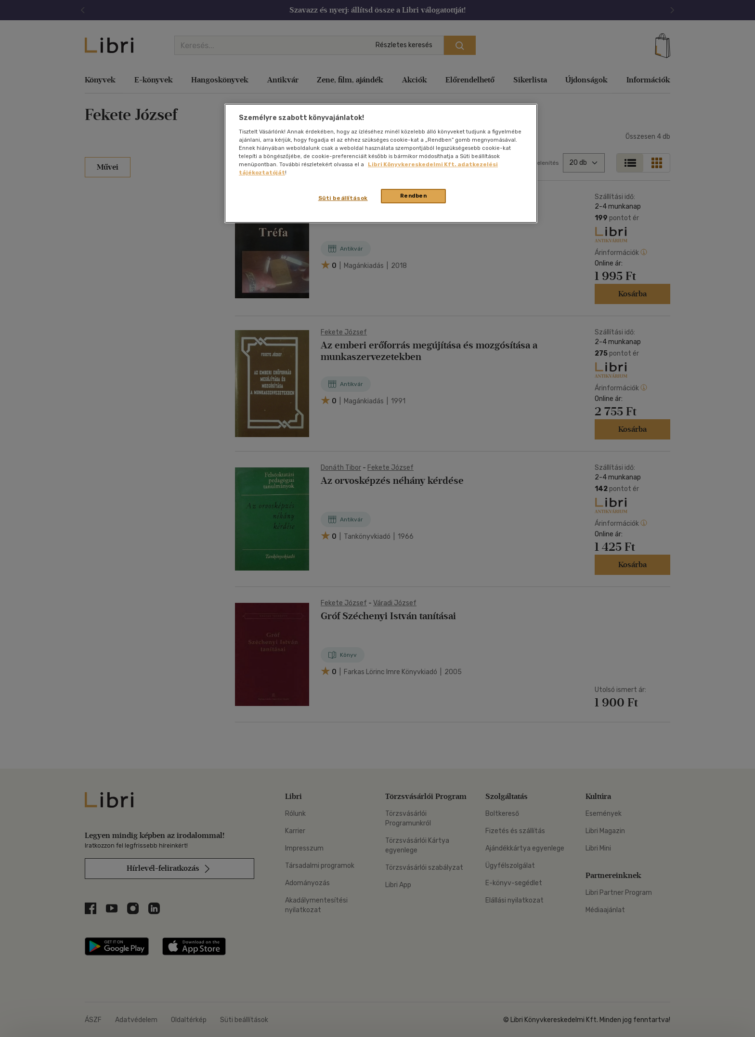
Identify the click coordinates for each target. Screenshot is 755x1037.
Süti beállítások (343, 198)
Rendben (413, 195)
